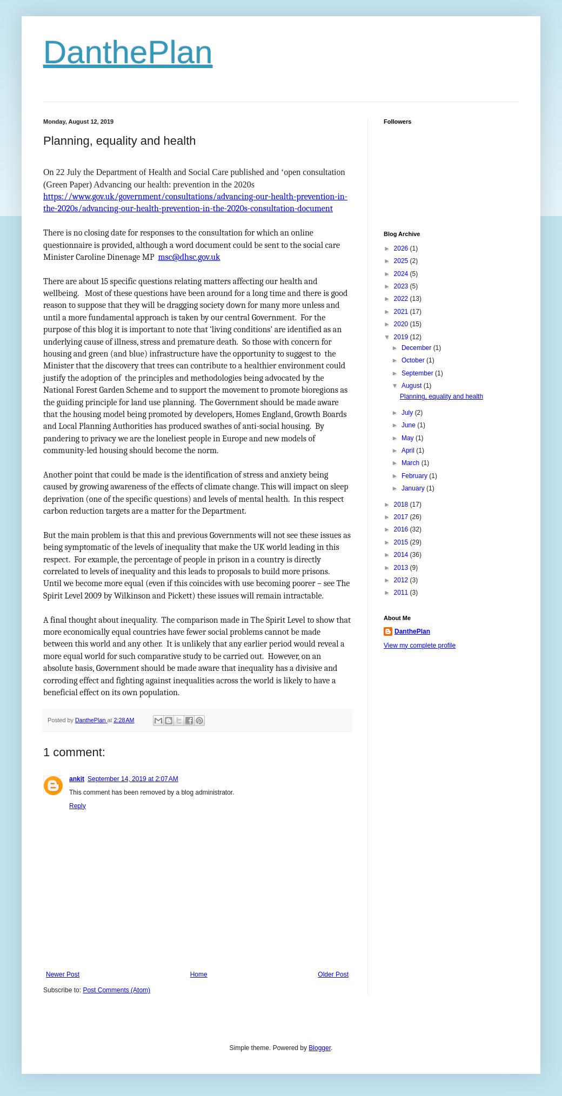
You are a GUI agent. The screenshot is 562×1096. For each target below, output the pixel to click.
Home (199, 974)
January (414, 488)
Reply (77, 806)
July (408, 412)
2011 (402, 592)
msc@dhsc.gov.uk (189, 257)
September (418, 373)
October (414, 360)
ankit (76, 779)
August (413, 385)
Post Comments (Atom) (116, 990)
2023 (402, 286)
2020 (402, 324)
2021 (402, 311)
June (409, 425)
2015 (402, 542)
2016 (402, 529)
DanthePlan (128, 52)
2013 (402, 567)
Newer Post (62, 974)
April (409, 450)
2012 (402, 580)
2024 (402, 274)
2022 (402, 298)
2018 (402, 504)
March (412, 463)
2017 (402, 517)
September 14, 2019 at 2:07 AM (133, 779)
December (417, 348)
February (415, 476)
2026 (402, 248)
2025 (402, 261)
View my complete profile (420, 645)
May (409, 438)
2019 (402, 337)
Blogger (320, 1048)
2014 (402, 555)
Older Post (333, 974)
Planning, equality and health (441, 396)
